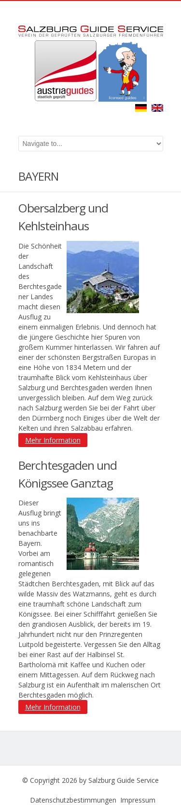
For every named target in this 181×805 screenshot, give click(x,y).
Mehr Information (53, 440)
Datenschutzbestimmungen (73, 800)
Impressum (137, 800)
